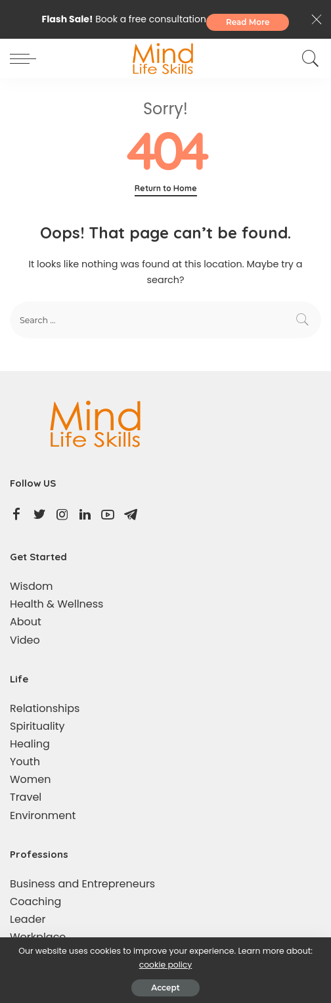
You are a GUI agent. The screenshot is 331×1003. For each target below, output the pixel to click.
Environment (43, 815)
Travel (25, 797)
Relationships (44, 708)
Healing (30, 743)
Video (25, 640)
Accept (165, 987)
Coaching (35, 901)
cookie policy (165, 964)
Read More (248, 22)
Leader (27, 919)
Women (30, 779)
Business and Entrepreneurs (82, 883)
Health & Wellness (56, 604)
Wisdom (31, 586)
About (25, 621)
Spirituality (37, 726)
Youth (25, 761)
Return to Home (166, 188)
